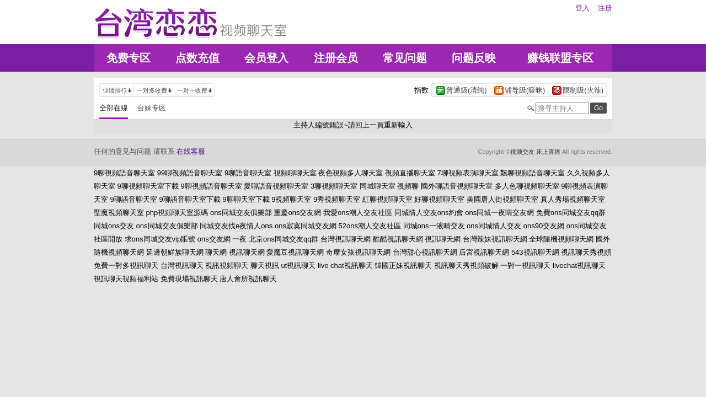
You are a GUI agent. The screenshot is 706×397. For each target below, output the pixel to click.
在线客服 (190, 151)
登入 (582, 8)
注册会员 (336, 58)
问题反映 (474, 58)
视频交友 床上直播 (535, 151)
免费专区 (128, 58)
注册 (605, 8)
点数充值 (197, 58)
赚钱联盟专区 (560, 58)
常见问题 (405, 58)
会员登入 (266, 58)
